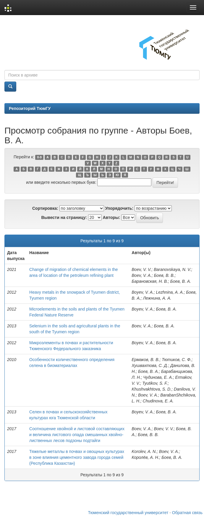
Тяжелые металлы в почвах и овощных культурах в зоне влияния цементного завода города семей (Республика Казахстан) (76, 457)
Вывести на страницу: (64, 217)
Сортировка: (45, 208)
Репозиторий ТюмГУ (30, 108)
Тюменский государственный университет (128, 512)
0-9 (39, 157)
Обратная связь (187, 512)
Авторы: (111, 217)
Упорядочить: (119, 208)
